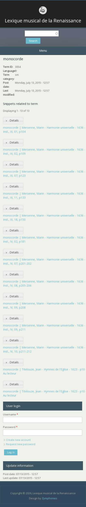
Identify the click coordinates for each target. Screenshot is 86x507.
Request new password (20, 444)
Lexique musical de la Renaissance (43, 21)
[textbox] (42, 33)
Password (10, 427)
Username (10, 414)
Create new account (18, 440)
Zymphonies (49, 498)
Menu (43, 50)
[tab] (13, 120)
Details (14, 120)
